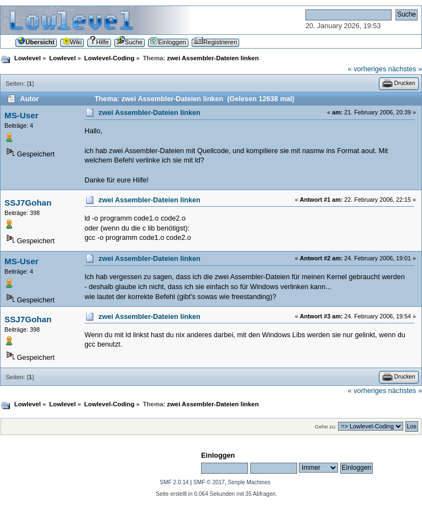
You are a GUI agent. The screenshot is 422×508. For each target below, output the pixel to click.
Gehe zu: (325, 426)
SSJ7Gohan (27, 202)
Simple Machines (249, 482)
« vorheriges (367, 69)
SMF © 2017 (209, 482)
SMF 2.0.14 (174, 482)
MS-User (21, 115)
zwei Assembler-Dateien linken (149, 113)
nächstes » (405, 69)
